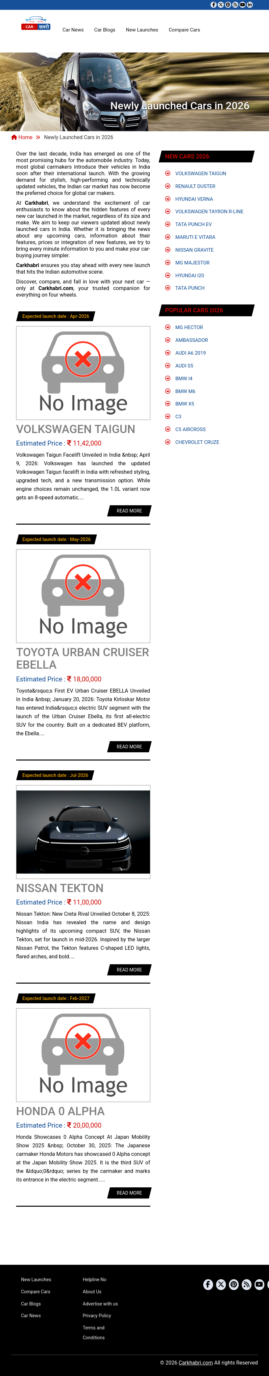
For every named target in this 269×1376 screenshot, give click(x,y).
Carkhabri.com (196, 1363)
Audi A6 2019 (185, 353)
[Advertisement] (134, 1239)
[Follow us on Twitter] (221, 5)
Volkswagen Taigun (195, 174)
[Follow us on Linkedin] (250, 5)
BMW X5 (179, 404)
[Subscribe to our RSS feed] (235, 5)
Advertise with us (100, 1303)
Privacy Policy (97, 1315)
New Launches (142, 30)
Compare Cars (184, 30)
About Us (92, 1291)
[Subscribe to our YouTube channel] (242, 5)
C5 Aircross (185, 429)
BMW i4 (179, 379)
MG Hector (184, 327)
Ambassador (186, 340)
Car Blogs (104, 30)
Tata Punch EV (188, 224)
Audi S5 (179, 366)
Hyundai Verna (189, 199)
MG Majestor (187, 263)
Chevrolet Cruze (192, 442)
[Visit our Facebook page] (213, 5)
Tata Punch (185, 288)
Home (22, 137)
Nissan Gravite (189, 250)
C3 (173, 417)
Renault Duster (190, 186)
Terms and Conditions (94, 1332)
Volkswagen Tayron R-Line (204, 212)
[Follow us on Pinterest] (228, 5)
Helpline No (95, 1279)
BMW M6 (180, 391)
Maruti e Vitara (190, 237)
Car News (73, 30)
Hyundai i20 (184, 276)
